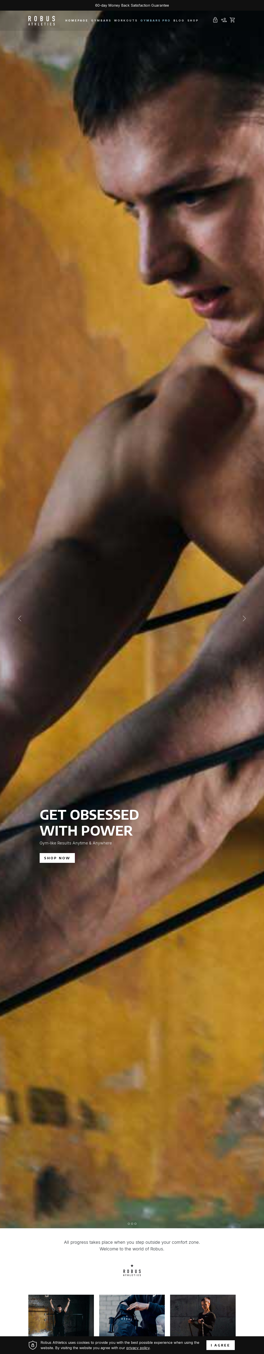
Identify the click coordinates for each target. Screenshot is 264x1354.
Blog (179, 20)
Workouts (126, 20)
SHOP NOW (57, 858)
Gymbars (101, 20)
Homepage (76, 20)
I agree (220, 1345)
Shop (193, 20)
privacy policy (137, 1348)
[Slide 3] (135, 1224)
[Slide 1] (129, 1224)
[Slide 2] (132, 1224)
